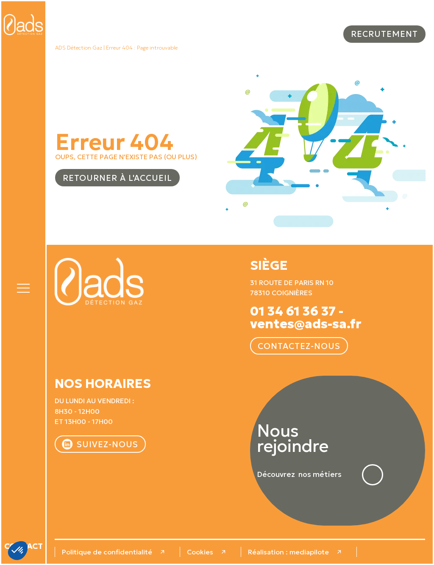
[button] (23, 287)
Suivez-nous (107, 444)
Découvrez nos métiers (299, 475)
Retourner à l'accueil (117, 178)
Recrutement (384, 34)
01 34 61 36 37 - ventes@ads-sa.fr (306, 317)
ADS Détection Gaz (78, 47)
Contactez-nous (299, 346)
